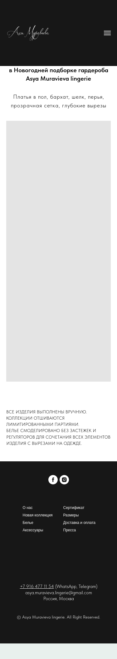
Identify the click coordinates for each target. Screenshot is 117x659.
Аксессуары (33, 530)
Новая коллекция (38, 515)
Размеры (71, 515)
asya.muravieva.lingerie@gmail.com (58, 592)
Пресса (69, 530)
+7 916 (27, 586)
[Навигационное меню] (107, 33)
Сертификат (74, 508)
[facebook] (53, 479)
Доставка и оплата (79, 522)
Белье (28, 522)
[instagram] (64, 479)
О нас (28, 508)
